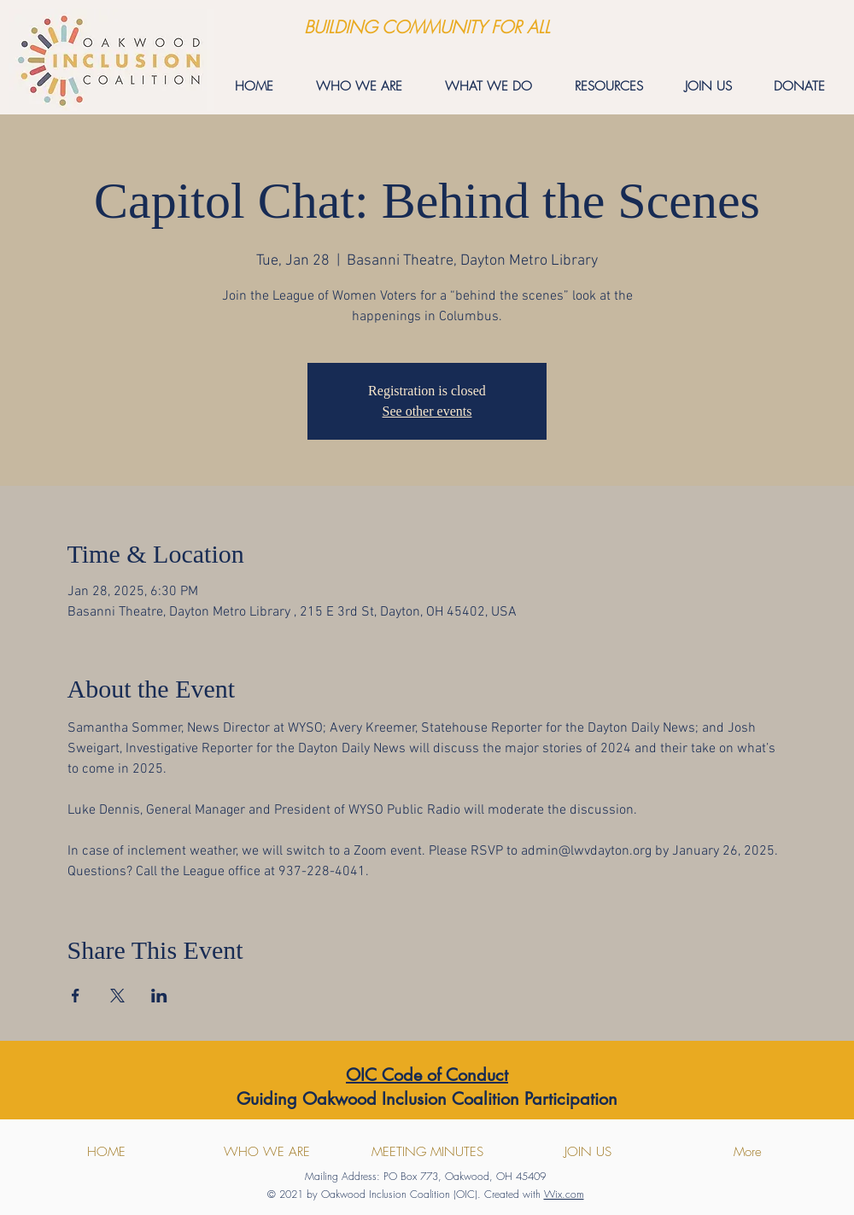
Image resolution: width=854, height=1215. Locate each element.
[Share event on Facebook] (75, 995)
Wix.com (564, 1194)
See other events (427, 411)
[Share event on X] (117, 995)
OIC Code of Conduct (427, 1075)
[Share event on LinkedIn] (159, 995)
